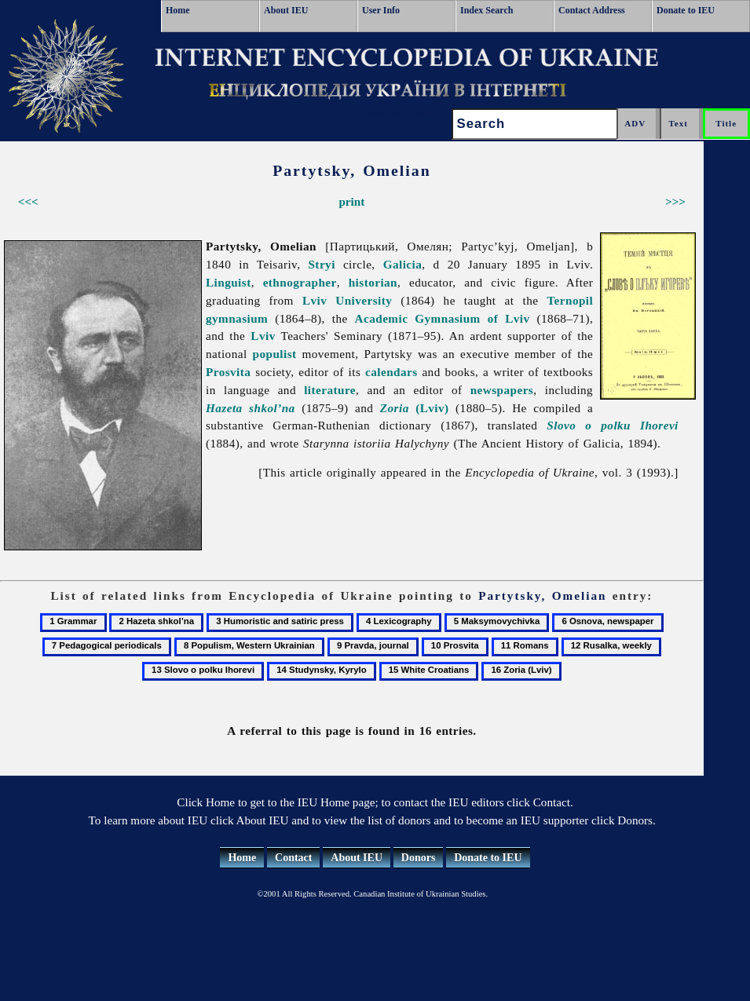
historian (373, 282)
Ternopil (570, 300)
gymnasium (237, 318)
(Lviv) (414, 408)
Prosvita (228, 371)
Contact (293, 858)
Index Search (486, 10)
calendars (391, 371)
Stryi (321, 264)
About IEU (286, 10)
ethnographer (300, 282)
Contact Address (591, 10)
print (351, 201)
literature (330, 389)
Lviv (263, 335)
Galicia (403, 264)
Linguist (228, 282)
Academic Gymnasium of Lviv (442, 318)
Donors (418, 858)
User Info (381, 10)
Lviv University (347, 300)
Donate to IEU (686, 10)
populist (275, 353)
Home (178, 10)
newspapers (502, 389)
